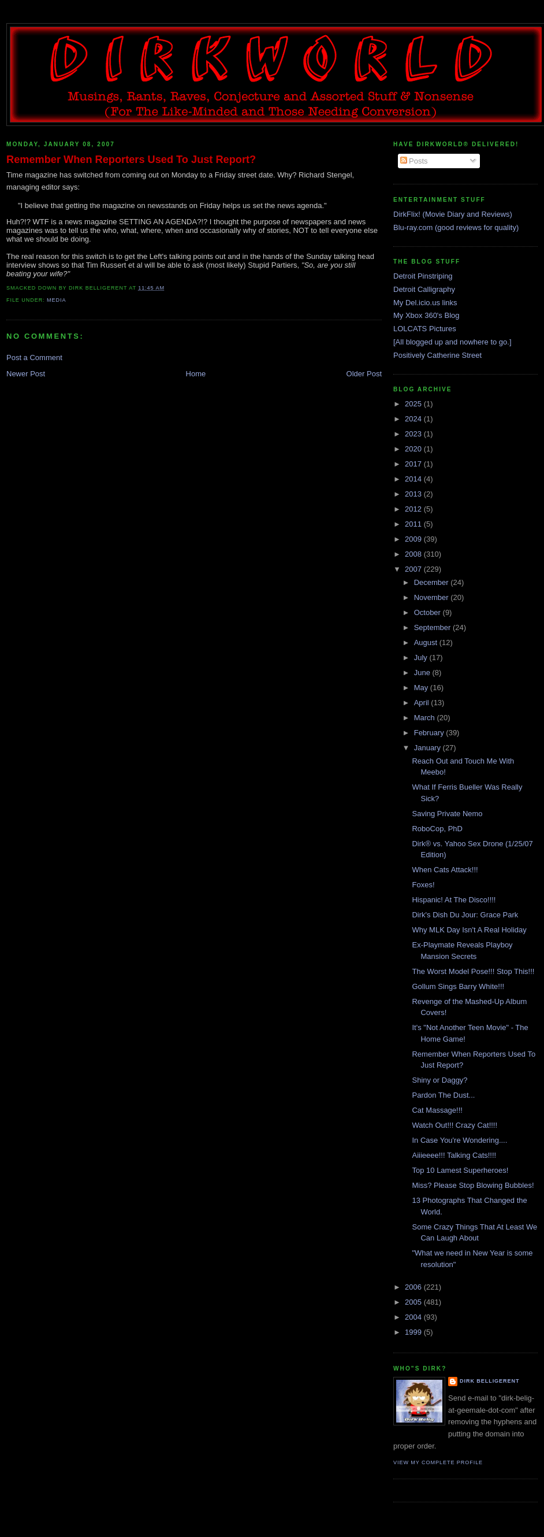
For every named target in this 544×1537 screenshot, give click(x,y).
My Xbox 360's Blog (426, 315)
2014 (414, 479)
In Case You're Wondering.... (459, 1140)
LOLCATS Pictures (424, 328)
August (426, 642)
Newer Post (25, 373)
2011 (414, 524)
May (422, 687)
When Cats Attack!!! (445, 869)
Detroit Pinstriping (423, 276)
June (423, 672)
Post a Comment (34, 357)
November (432, 597)
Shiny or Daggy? (439, 1080)
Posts (414, 161)
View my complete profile (438, 1462)
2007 (414, 569)
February (430, 732)
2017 (414, 464)
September (433, 627)
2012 (414, 509)
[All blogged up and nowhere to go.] (452, 342)
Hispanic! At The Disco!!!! (453, 899)
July (422, 657)
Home (196, 373)
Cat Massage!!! (437, 1110)
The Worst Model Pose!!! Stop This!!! (473, 971)
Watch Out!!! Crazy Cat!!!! (454, 1125)
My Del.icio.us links (425, 302)
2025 (414, 403)
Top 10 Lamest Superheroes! (460, 1170)
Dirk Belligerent (489, 1381)
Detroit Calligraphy (424, 289)
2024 (414, 418)
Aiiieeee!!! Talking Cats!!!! (454, 1155)
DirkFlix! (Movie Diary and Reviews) (452, 214)
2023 (414, 433)
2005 (414, 1302)
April (422, 702)
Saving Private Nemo (447, 813)
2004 (414, 1317)
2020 (414, 449)
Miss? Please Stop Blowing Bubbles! (473, 1185)
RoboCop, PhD (437, 828)
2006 (414, 1287)
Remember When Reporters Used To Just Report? (131, 159)
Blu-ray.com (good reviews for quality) (456, 227)
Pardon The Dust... (443, 1095)
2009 (414, 539)
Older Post (364, 373)
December (432, 582)
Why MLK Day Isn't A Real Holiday (469, 929)
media (56, 300)
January (428, 747)
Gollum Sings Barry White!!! (458, 986)
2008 (414, 554)
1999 (414, 1332)
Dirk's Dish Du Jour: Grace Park (465, 914)
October (428, 612)
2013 (414, 494)
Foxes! (423, 884)
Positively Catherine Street (437, 355)
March (425, 717)
